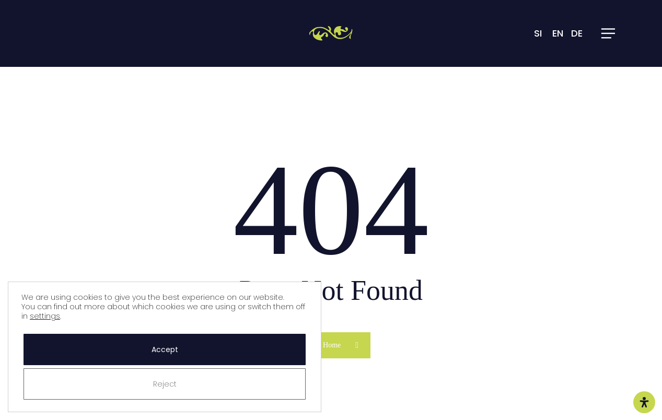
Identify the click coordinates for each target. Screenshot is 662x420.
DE (577, 33)
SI (538, 33)
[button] (609, 33)
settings (45, 316)
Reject (165, 384)
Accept (165, 349)
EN (557, 33)
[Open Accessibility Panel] (644, 402)
